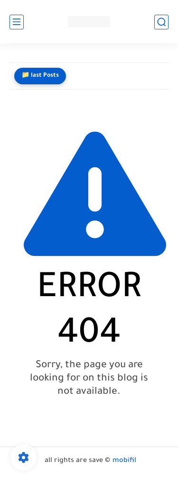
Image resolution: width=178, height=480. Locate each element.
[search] (161, 22)
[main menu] (16, 22)
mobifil (124, 461)
